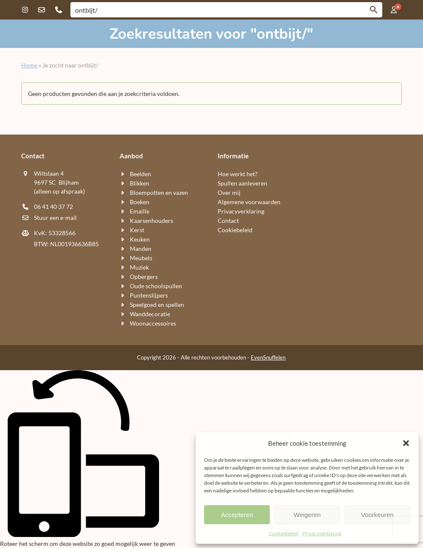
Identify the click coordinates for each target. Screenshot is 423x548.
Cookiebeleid (283, 533)
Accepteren (237, 514)
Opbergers (144, 276)
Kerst (137, 229)
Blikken (139, 183)
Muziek (139, 267)
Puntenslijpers (149, 295)
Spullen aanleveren (242, 183)
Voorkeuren (377, 514)
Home (29, 65)
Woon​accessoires (153, 323)
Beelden (140, 173)
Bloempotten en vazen (159, 192)
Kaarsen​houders (151, 220)
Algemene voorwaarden (249, 201)
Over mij (229, 192)
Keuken (140, 239)
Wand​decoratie (150, 314)
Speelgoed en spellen (157, 304)
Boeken (139, 201)
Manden (140, 248)
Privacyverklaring (322, 533)
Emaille (139, 211)
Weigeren (307, 514)
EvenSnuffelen (268, 357)
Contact (228, 220)
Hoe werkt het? (238, 173)
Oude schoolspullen (156, 285)
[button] (406, 443)
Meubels (141, 257)
